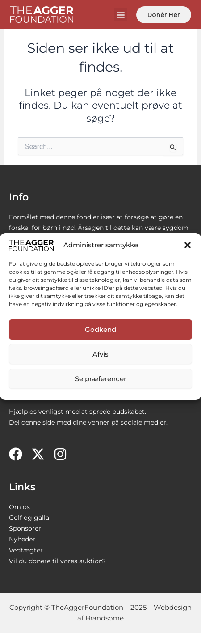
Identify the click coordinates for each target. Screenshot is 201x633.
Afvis (100, 354)
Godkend (100, 329)
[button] (187, 245)
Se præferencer (100, 378)
